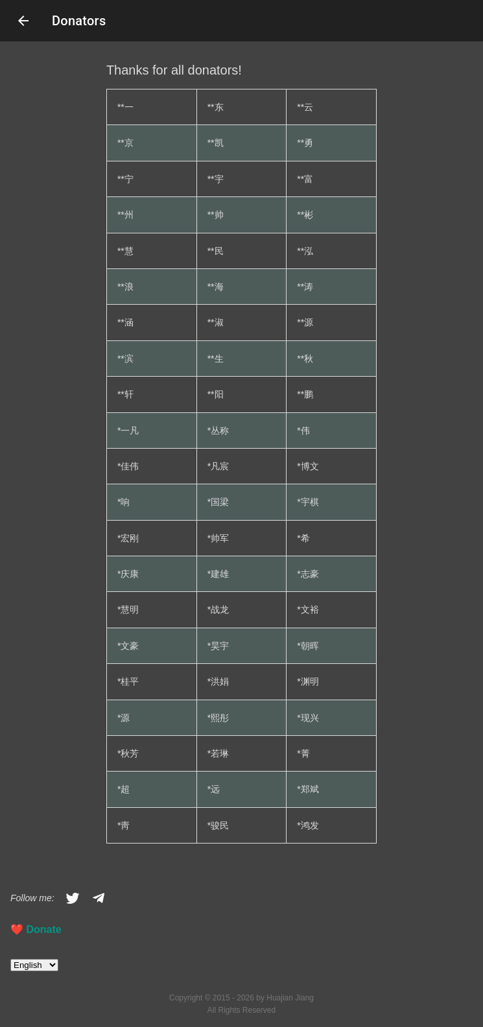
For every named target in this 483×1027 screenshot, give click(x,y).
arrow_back (23, 21)
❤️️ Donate (36, 929)
